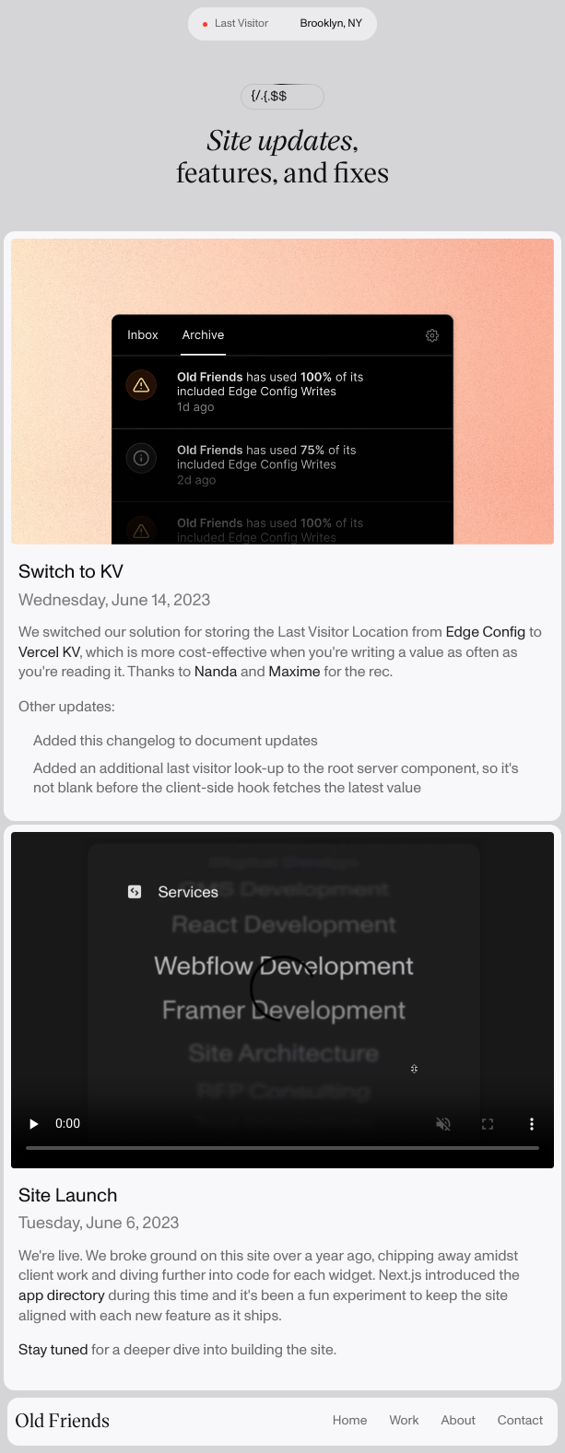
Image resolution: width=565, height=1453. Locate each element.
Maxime (294, 672)
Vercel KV (48, 652)
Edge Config (485, 632)
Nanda (216, 672)
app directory (61, 1295)
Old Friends (62, 1420)
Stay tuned (53, 1350)
